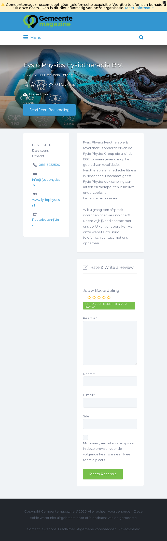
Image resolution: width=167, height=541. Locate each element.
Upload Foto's (37, 95)
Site (86, 416)
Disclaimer (66, 529)
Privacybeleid (129, 529)
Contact (33, 529)
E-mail (89, 395)
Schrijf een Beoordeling (49, 110)
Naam (89, 374)
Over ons (49, 529)
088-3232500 (49, 165)
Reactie (90, 318)
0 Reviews (65, 84)
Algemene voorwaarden (96, 529)
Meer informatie (139, 8)
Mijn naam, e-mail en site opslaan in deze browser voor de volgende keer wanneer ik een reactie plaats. (109, 451)
